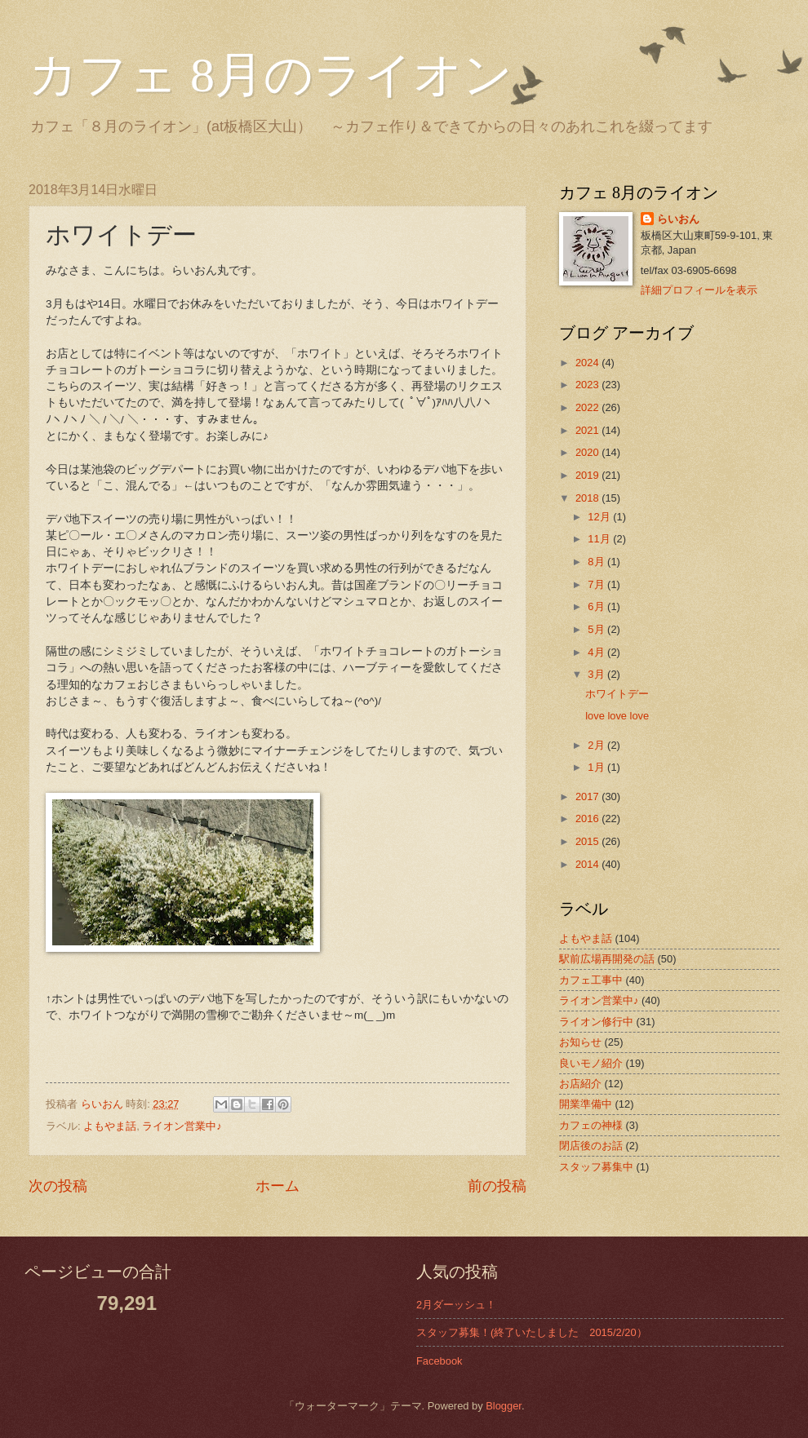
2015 (588, 841)
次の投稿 (58, 1186)
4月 (597, 652)
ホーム (277, 1186)
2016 (588, 818)
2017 (588, 796)
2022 (588, 407)
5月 (597, 629)
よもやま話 (109, 1126)
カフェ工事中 (591, 980)
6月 (597, 606)
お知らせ (580, 1042)
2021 (588, 430)
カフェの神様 (591, 1125)
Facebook (439, 1361)
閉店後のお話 (591, 1145)
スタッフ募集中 (596, 1167)
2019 (588, 475)
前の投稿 (497, 1186)
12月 (600, 517)
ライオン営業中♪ (181, 1126)
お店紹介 (580, 1083)
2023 (588, 384)
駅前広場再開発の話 (607, 959)
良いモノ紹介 (591, 1063)
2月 (597, 745)
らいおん (678, 219)
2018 (588, 498)
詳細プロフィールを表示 (699, 290)
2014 (588, 864)
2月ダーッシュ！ (456, 1305)
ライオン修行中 (596, 1021)
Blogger (504, 1406)
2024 (588, 362)
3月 (597, 674)
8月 (597, 561)
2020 (588, 452)
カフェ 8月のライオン (271, 75)
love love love (617, 716)
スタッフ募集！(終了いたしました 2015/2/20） (531, 1332)
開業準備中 (585, 1104)
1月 (597, 767)
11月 (600, 539)
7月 (597, 584)
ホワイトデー (617, 694)
